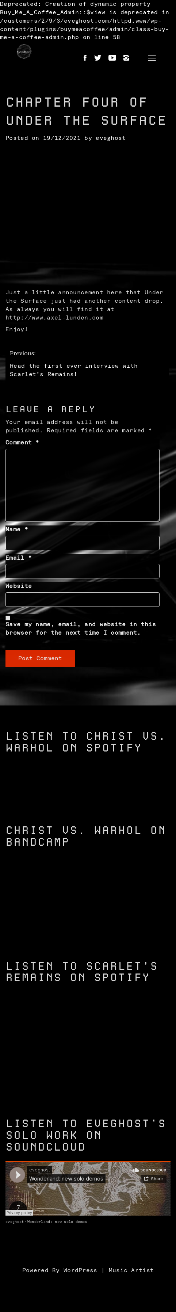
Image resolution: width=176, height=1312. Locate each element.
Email (18, 558)
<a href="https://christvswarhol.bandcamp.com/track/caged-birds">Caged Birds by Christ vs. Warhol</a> (88, 930)
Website (18, 586)
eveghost (111, 138)
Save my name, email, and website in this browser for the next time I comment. (80, 628)
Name (16, 529)
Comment (22, 442)
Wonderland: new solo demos (57, 1222)
